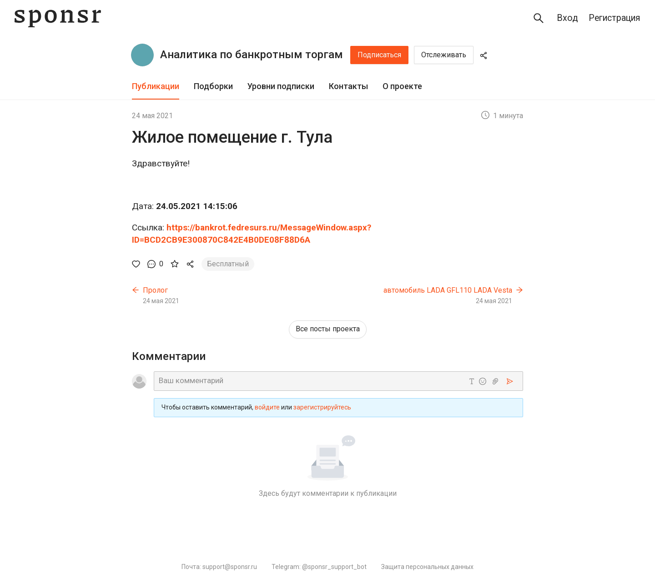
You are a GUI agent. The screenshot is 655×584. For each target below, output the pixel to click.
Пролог (155, 290)
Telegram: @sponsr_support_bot (319, 566)
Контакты (348, 86)
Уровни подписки (280, 86)
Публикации (155, 86)
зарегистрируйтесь (322, 407)
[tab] (155, 86)
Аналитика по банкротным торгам (251, 54)
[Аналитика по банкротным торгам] (142, 55)
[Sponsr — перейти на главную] (58, 18)
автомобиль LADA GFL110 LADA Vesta (447, 290)
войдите (267, 407)
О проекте (402, 86)
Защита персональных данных (427, 566)
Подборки (213, 86)
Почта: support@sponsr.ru (219, 566)
